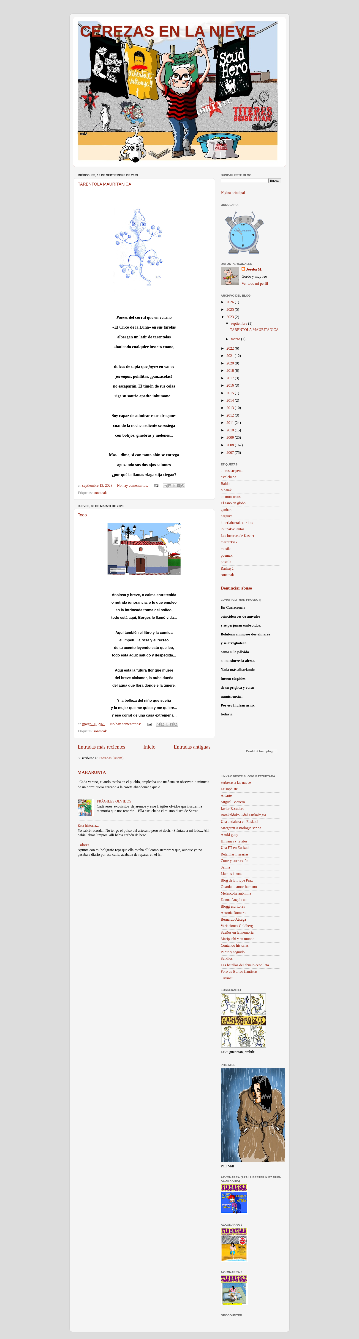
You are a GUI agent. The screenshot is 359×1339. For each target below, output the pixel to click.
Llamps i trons (231, 874)
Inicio (149, 747)
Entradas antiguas (192, 747)
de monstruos (231, 497)
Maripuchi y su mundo (237, 939)
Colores (83, 845)
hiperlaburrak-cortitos (237, 523)
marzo (236, 339)
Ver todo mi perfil (255, 284)
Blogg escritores (233, 906)
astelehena (228, 477)
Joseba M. (254, 269)
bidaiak (226, 490)
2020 (230, 363)
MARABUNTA (92, 772)
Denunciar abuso (236, 588)
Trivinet (227, 978)
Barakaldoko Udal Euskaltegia (243, 815)
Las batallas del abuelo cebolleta (245, 965)
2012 (230, 415)
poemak (226, 555)
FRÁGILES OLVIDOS (114, 801)
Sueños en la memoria (237, 932)
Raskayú (227, 568)
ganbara (226, 510)
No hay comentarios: (133, 486)
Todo (82, 515)
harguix (226, 516)
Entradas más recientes (101, 747)
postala (226, 562)
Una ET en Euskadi (235, 848)
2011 (230, 423)
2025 (230, 310)
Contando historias (235, 945)
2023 (230, 317)
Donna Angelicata (234, 900)
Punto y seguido (233, 952)
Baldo (225, 484)
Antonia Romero (233, 913)
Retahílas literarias (234, 854)
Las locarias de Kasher (237, 536)
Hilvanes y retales (234, 841)
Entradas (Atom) (111, 758)
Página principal (233, 193)
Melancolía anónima (236, 893)
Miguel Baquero (233, 802)
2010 (230, 430)
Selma (225, 867)
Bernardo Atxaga (233, 919)
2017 (230, 378)
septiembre (239, 323)
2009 (230, 438)
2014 (230, 401)
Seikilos (227, 958)
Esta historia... (88, 826)
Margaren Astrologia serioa (241, 828)
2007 (230, 453)
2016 (230, 385)
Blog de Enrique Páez (237, 880)
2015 (230, 393)
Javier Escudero (232, 809)
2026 (230, 302)
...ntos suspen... (232, 471)
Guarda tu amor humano (239, 887)
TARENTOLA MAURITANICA (104, 184)
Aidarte (226, 796)
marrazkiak (229, 542)
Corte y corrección (234, 861)
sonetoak (100, 493)
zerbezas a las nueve (236, 783)
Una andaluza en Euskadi (239, 822)
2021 (230, 356)
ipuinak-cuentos (232, 529)
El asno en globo (233, 503)
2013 (230, 408)
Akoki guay (229, 835)
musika (226, 549)
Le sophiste (229, 789)
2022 (230, 348)
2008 (230, 445)
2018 (230, 371)
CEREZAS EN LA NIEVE (168, 31)
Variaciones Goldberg (237, 926)
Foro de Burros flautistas (239, 972)
